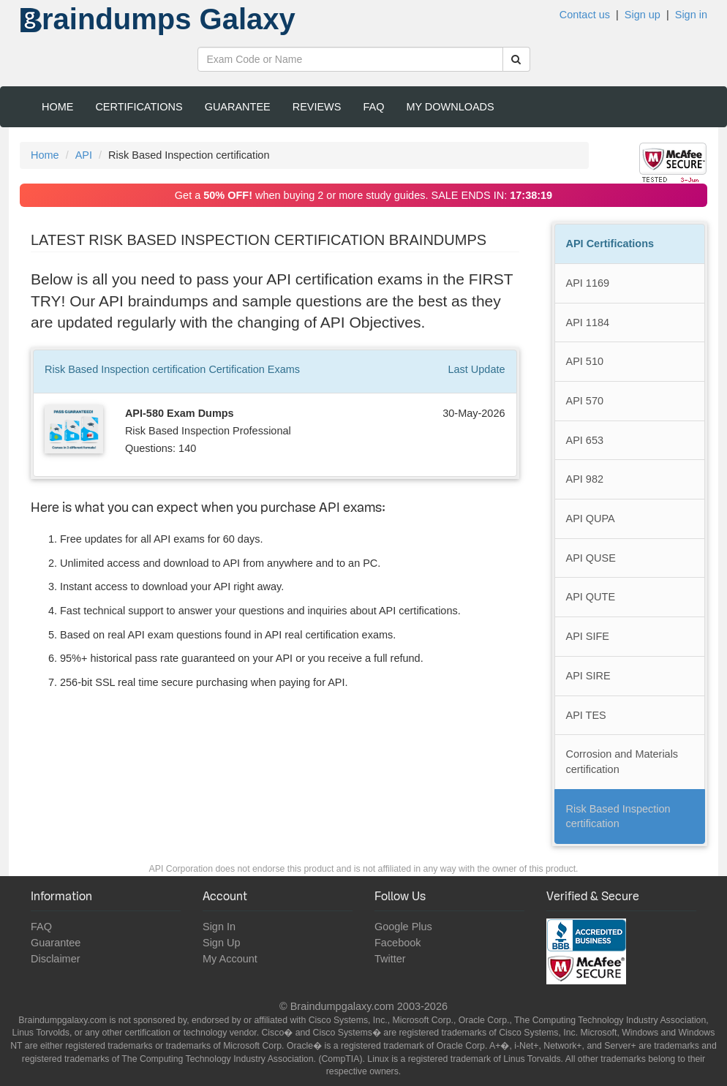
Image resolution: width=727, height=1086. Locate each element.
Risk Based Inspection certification (618, 816)
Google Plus (403, 926)
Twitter (390, 959)
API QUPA (590, 518)
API (83, 155)
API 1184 (588, 322)
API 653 (584, 440)
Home (57, 107)
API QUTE (591, 597)
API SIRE (588, 676)
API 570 (584, 401)
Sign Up (221, 943)
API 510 (584, 361)
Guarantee (238, 107)
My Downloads (450, 107)
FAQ (373, 107)
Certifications (138, 107)
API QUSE (591, 558)
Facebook (397, 943)
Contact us (585, 14)
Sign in (691, 14)
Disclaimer (55, 959)
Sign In (219, 926)
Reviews (317, 107)
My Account (230, 959)
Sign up (642, 14)
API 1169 (588, 283)
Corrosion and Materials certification (622, 761)
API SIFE (588, 636)
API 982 (584, 479)
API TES (586, 715)
